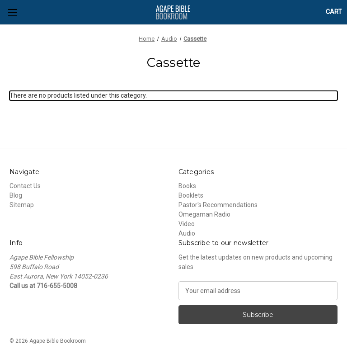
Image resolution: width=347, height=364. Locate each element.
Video (186, 223)
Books (187, 185)
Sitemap (21, 204)
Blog (15, 195)
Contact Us (25, 185)
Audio (186, 233)
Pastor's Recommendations (218, 204)
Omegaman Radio (204, 214)
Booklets (190, 195)
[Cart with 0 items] (334, 12)
